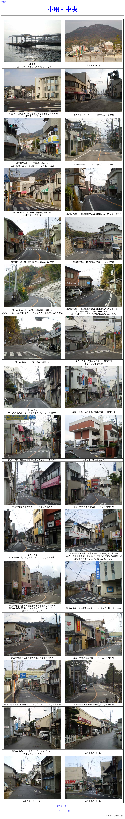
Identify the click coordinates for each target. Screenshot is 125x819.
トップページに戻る (62, 811)
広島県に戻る (62, 806)
